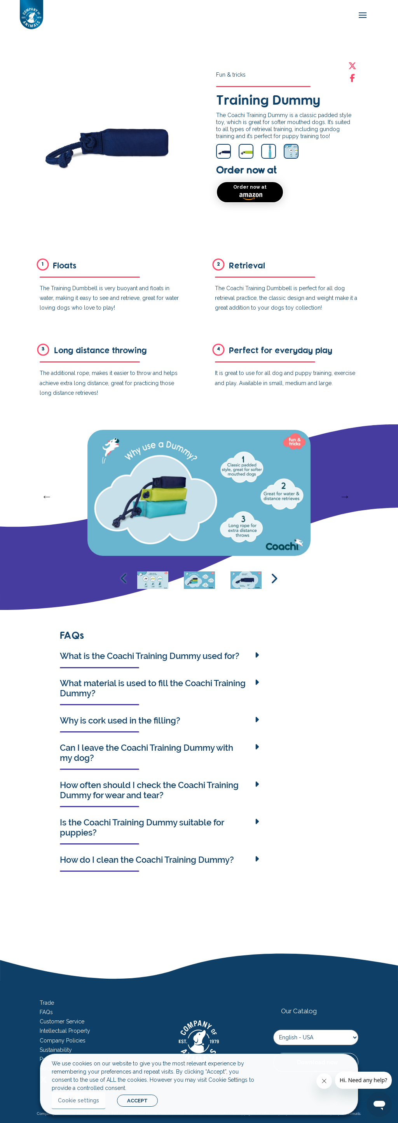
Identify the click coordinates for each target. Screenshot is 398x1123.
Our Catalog (299, 1011)
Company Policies (63, 1040)
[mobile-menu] (361, 15)
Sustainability (56, 1050)
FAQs (46, 1012)
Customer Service (62, 1021)
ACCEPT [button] (137, 1101)
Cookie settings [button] (78, 1100)
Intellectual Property (65, 1031)
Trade (47, 1003)
